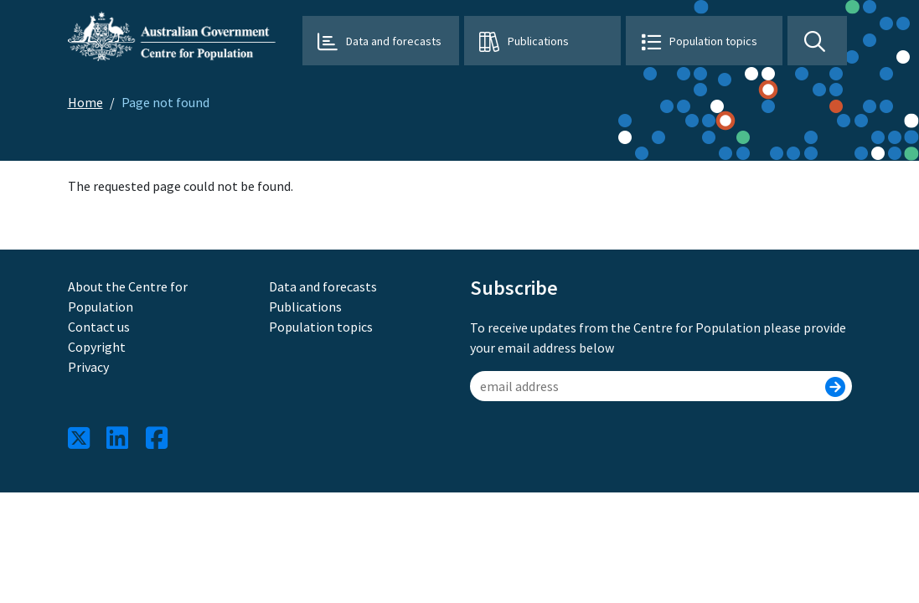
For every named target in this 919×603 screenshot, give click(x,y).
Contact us (99, 326)
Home (85, 102)
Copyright (97, 346)
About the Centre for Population (128, 296)
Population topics (713, 41)
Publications (538, 41)
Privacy (88, 366)
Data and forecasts (393, 41)
